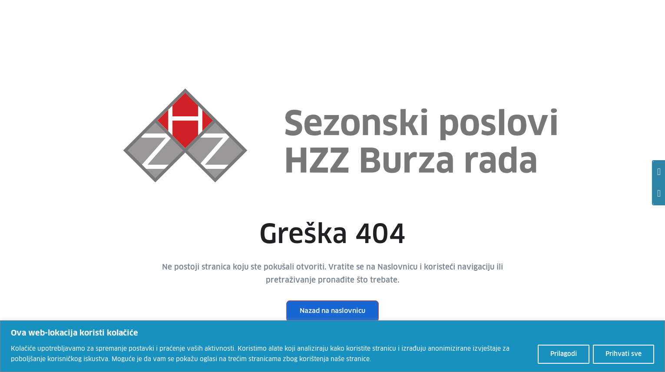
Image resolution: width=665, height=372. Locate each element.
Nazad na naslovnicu (332, 311)
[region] (332, 346)
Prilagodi (563, 354)
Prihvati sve (623, 354)
